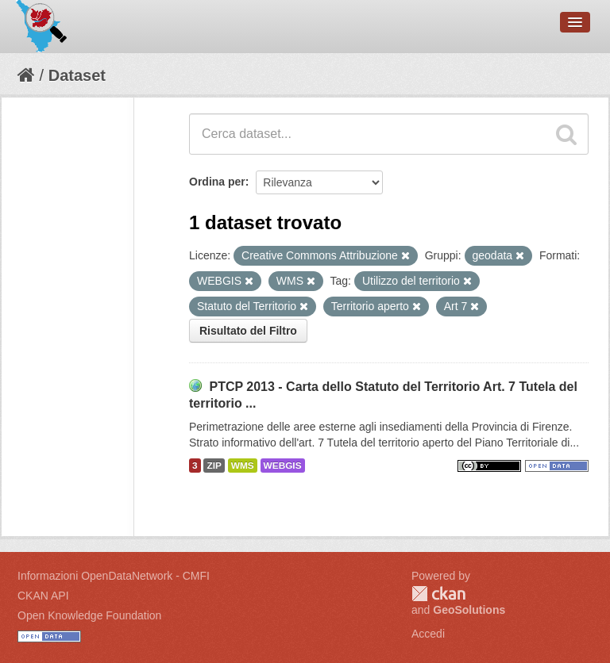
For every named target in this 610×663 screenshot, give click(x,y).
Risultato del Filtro (248, 330)
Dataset (77, 75)
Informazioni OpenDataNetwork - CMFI (113, 575)
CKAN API (43, 595)
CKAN (438, 593)
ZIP (214, 465)
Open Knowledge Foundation (89, 615)
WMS (242, 465)
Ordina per (217, 181)
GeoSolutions (469, 610)
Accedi (428, 633)
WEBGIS (283, 465)
